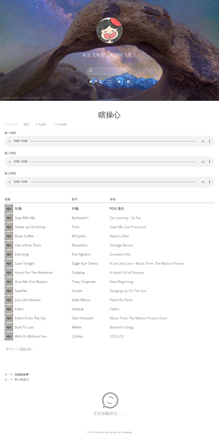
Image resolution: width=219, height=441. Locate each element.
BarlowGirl (80, 217)
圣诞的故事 (22, 374)
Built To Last (24, 327)
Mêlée (77, 327)
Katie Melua (81, 299)
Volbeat (78, 309)
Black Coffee (24, 236)
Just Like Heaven (27, 299)
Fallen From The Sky (30, 318)
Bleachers (80, 245)
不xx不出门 (22, 379)
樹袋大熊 (25, 349)
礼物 (18, 208)
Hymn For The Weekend (33, 272)
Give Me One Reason (31, 281)
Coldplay (78, 272)
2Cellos (77, 336)
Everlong (22, 254)
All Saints (79, 236)
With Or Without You (30, 336)
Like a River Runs (28, 245)
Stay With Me (25, 217)
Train (76, 226)
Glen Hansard (82, 318)
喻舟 (43, 124)
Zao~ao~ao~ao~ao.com (108, 432)
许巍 (75, 208)
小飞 (37, 124)
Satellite (21, 290)
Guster (77, 290)
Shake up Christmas (30, 226)
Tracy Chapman (84, 281)
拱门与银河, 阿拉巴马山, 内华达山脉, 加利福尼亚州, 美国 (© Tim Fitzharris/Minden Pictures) (37, 98)
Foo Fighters (81, 254)
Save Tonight (25, 263)
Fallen (19, 309)
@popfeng (127, 432)
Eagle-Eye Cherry (85, 263)
